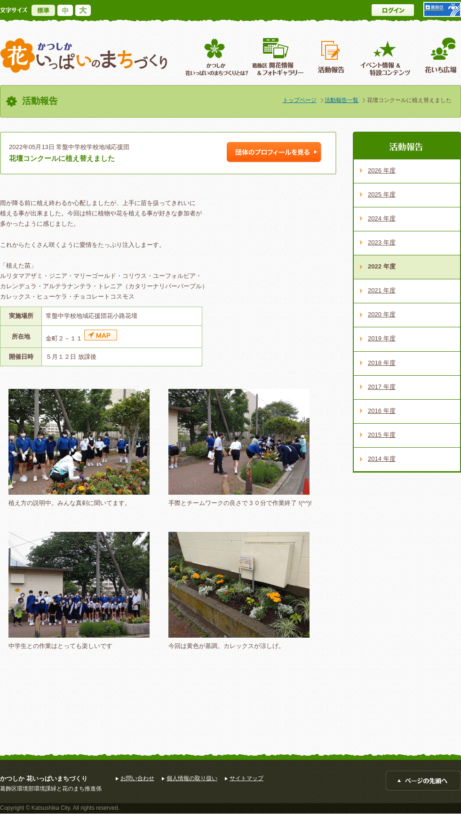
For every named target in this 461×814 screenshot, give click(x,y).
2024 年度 (382, 218)
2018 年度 (382, 362)
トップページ (300, 100)
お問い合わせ (137, 778)
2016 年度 (382, 410)
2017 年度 (382, 386)
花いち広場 (437, 57)
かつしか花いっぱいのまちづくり (83, 56)
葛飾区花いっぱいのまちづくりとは (215, 57)
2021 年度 (382, 290)
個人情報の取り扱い (192, 778)
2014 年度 (382, 458)
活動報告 (332, 57)
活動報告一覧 (341, 100)
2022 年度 (382, 266)
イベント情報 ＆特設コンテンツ (386, 57)
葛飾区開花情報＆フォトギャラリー (278, 57)
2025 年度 (382, 194)
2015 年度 (382, 434)
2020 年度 (382, 314)
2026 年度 (382, 170)
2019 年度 (382, 338)
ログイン (393, 10)
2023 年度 (382, 242)
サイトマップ (246, 778)
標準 (43, 10)
